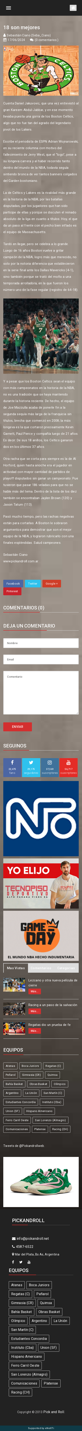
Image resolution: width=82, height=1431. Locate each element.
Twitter (32, 583)
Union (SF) (13, 1111)
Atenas (10, 1066)
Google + (52, 583)
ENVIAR (17, 726)
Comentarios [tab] (41, 968)
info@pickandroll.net (30, 1239)
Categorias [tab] (66, 968)
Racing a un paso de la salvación (52, 1005)
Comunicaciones (17, 1129)
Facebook (13, 583)
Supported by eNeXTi (41, 1428)
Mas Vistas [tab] (16, 968)
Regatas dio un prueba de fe (49, 1025)
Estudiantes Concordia (21, 1102)
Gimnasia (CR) (31, 1074)
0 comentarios (46, 40)
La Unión (31, 1093)
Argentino (12, 1093)
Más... (34, 991)
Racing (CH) (60, 1129)
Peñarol (11, 1074)
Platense (39, 1129)
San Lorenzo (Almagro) (50, 1120)
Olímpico (60, 1084)
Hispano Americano (39, 1111)
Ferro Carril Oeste (17, 1120)
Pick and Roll (53, 1412)
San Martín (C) (53, 1093)
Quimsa (52, 1074)
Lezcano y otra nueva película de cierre (53, 982)
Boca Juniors (30, 1066)
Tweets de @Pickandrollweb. (24, 1146)
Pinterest (12, 591)
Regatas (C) (53, 1066)
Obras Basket (38, 1084)
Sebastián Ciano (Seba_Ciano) (29, 35)
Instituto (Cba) (51, 1102)
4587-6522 (22, 1247)
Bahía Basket (14, 1084)
